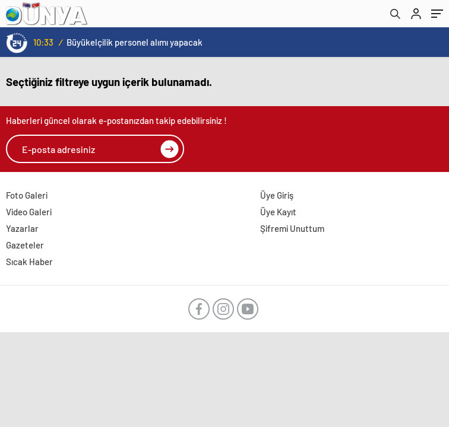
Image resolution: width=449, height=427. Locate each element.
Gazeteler (25, 245)
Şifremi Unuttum (292, 228)
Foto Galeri (27, 195)
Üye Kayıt (278, 211)
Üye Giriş (276, 195)
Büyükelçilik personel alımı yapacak (135, 42)
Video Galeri (29, 211)
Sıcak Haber (29, 261)
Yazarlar (22, 228)
